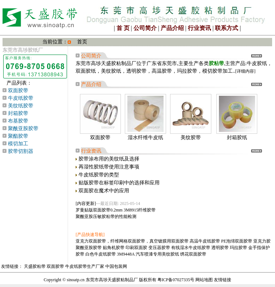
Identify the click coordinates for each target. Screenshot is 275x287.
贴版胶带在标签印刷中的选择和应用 (119, 182)
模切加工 (18, 143)
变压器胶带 (159, 247)
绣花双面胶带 (193, 254)
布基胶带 (18, 121)
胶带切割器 (20, 151)
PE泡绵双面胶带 (236, 241)
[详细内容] (245, 71)
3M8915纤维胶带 (140, 210)
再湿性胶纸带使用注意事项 (109, 167)
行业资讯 (199, 28)
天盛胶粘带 (35, 266)
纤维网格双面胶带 (127, 241)
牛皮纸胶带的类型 (99, 174)
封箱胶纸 (237, 137)
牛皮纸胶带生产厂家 (84, 266)
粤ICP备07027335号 (176, 279)
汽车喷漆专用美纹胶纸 (157, 254)
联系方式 (226, 28)
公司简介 (145, 28)
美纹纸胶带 (20, 105)
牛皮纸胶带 (20, 98)
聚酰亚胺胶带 (23, 128)
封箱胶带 (18, 113)
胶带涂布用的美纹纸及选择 (109, 159)
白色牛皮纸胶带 (100, 254)
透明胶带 (220, 247)
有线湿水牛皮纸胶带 (190, 247)
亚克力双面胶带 (91, 241)
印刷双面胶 (136, 247)
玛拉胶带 (238, 247)
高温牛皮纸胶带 (205, 241)
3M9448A (126, 254)
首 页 (123, 28)
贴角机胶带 (113, 247)
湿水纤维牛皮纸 (145, 137)
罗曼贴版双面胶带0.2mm (99, 210)
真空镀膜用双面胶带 (169, 241)
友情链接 (222, 279)
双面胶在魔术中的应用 (104, 190)
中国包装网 (116, 266)
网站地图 (204, 279)
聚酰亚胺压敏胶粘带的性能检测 (106, 216)
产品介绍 (172, 28)
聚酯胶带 (18, 136)
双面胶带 (18, 90)
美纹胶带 (191, 137)
